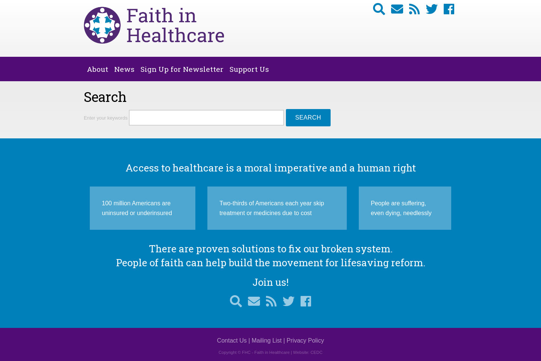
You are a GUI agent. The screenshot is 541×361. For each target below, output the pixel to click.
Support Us (249, 69)
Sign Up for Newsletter (182, 69)
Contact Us (232, 340)
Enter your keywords (106, 118)
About (97, 69)
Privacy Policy (305, 340)
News (124, 69)
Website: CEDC (307, 352)
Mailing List (267, 340)
